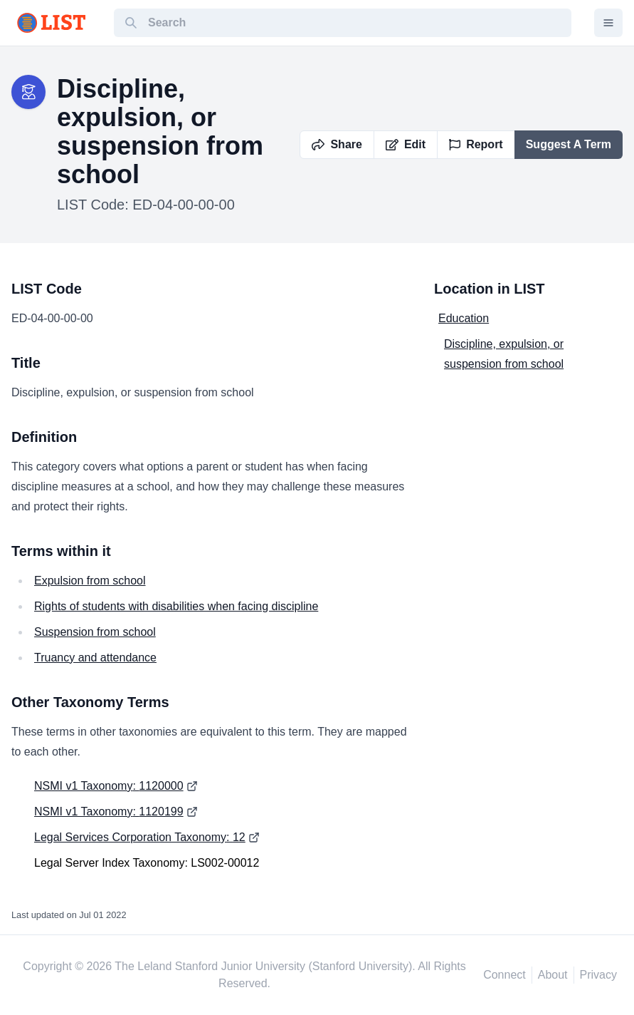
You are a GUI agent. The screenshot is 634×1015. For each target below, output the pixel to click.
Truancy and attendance (95, 657)
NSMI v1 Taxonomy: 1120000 (109, 786)
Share (336, 144)
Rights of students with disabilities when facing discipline (176, 606)
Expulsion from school (90, 581)
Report (476, 144)
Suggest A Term (568, 144)
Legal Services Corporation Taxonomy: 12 (139, 837)
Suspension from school (95, 632)
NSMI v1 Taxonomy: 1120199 (109, 811)
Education (463, 318)
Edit (406, 144)
